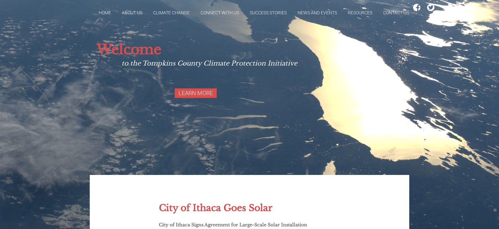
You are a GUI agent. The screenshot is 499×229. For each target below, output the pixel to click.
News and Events (317, 12)
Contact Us (396, 12)
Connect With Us (219, 12)
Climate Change (171, 12)
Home (105, 12)
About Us (132, 12)
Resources (360, 12)
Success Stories (268, 12)
